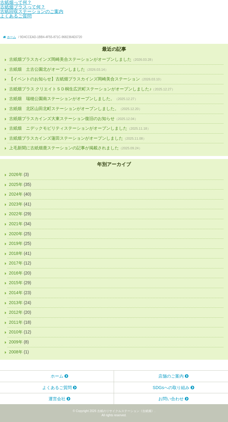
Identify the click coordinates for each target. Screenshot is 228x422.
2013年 (16, 302)
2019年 (16, 243)
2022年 (16, 213)
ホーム (57, 376)
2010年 (16, 331)
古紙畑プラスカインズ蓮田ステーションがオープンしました (66, 138)
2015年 (16, 282)
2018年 (16, 253)
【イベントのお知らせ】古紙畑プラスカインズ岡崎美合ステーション (74, 78)
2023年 (16, 204)
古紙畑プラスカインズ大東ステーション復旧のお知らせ (62, 118)
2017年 (16, 263)
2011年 (16, 322)
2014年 (16, 292)
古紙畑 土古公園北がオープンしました (47, 69)
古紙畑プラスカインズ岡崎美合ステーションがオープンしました (70, 59)
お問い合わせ (171, 398)
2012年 (16, 312)
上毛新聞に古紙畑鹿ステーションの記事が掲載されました (64, 147)
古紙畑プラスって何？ (22, 6)
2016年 (16, 273)
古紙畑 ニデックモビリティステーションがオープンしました (68, 128)
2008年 (16, 351)
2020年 (16, 233)
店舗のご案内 (171, 376)
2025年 (16, 184)
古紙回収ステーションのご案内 (31, 11)
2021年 (16, 223)
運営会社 (57, 398)
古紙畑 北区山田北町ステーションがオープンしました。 (64, 108)
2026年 (16, 174)
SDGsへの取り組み (171, 387)
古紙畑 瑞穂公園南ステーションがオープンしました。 (62, 98)
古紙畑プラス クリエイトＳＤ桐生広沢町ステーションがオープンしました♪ (80, 88)
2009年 (16, 341)
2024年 (16, 194)
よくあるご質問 (16, 15)
